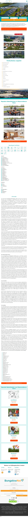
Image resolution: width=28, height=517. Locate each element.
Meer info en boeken (14, 404)
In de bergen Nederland (20, 507)
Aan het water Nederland (8, 507)
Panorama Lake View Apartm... (9, 104)
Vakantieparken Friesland (8, 508)
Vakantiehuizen (3, 506)
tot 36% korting (18, 34)
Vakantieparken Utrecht (11, 509)
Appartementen (12, 506)
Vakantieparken (8, 506)
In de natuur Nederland (14, 507)
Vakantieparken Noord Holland (18, 509)
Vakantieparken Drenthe (15, 508)
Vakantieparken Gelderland (4, 509)
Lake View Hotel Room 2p (8, 128)
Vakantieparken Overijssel (22, 508)
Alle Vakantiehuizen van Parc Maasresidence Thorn (14, 383)
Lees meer (17, 26)
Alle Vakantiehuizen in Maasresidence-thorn (14, 141)
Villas (15, 506)
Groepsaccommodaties (20, 506)
